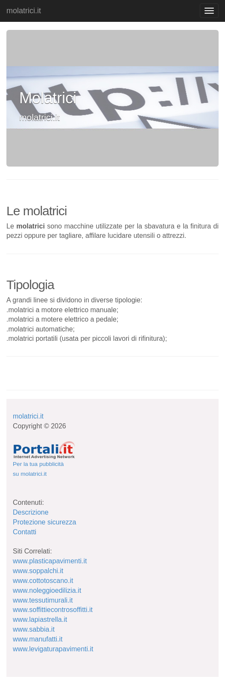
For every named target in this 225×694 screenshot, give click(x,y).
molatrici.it (23, 10)
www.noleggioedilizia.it (47, 590)
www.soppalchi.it (38, 570)
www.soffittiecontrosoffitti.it (53, 609)
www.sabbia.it (34, 629)
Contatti (24, 532)
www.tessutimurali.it (43, 600)
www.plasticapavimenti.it (50, 561)
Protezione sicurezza (44, 522)
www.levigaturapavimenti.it (53, 649)
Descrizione (31, 512)
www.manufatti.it (37, 639)
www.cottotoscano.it (43, 580)
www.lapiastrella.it (40, 619)
